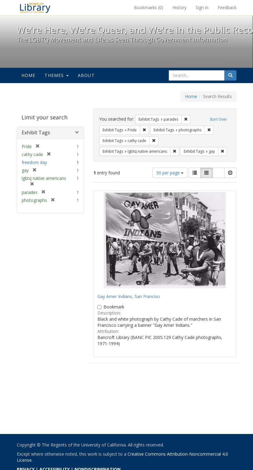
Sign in (202, 7)
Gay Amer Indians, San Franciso (128, 296)
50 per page (169, 173)
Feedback (227, 7)
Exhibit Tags (36, 132)
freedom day (34, 162)
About (86, 75)
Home (28, 75)
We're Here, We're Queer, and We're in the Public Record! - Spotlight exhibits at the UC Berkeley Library (35, 7)
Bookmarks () (148, 7)
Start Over (218, 119)
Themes (56, 75)
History (179, 7)
